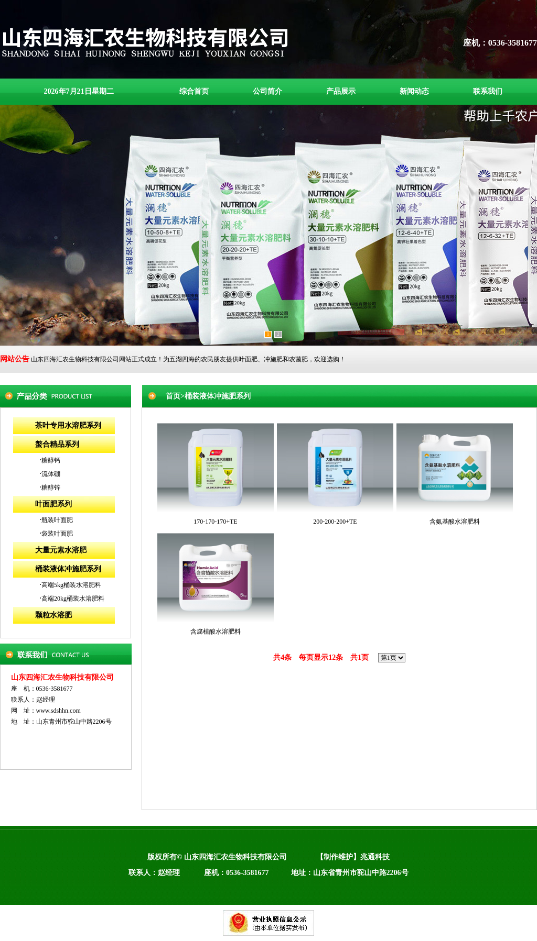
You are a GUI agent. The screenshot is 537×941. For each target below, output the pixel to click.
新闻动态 (414, 91)
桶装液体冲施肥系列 (68, 569)
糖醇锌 (50, 487)
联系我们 (487, 91)
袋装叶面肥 (57, 533)
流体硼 (50, 474)
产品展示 (341, 91)
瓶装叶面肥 (57, 520)
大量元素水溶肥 (61, 550)
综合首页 (194, 91)
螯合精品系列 (57, 444)
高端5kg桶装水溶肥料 (71, 585)
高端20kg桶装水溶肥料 (72, 598)
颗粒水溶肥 (53, 615)
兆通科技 (375, 857)
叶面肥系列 (53, 504)
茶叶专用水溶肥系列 (68, 425)
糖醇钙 (50, 460)
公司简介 (267, 91)
